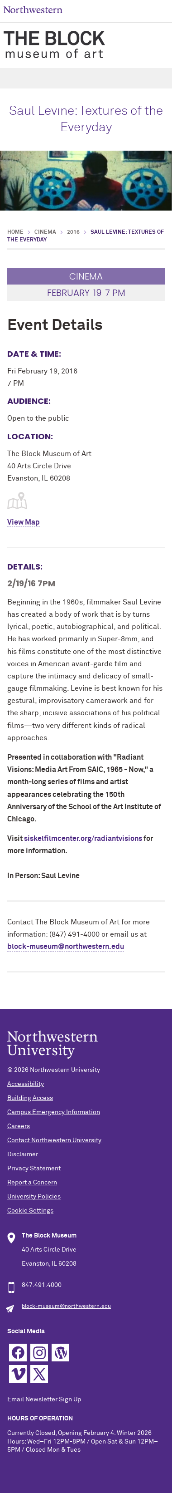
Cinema (45, 232)
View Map (23, 522)
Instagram (39, 1352)
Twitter (39, 1374)
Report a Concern (32, 1182)
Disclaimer (22, 1154)
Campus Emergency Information (53, 1112)
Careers (18, 1126)
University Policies (34, 1196)
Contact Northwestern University (54, 1140)
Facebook (18, 1352)
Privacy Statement (34, 1168)
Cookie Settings (30, 1211)
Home (15, 232)
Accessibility (25, 1084)
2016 (73, 232)
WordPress (60, 1352)
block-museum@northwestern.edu (65, 946)
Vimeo (18, 1374)
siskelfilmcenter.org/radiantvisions (83, 838)
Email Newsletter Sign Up (44, 1399)
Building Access (30, 1098)
